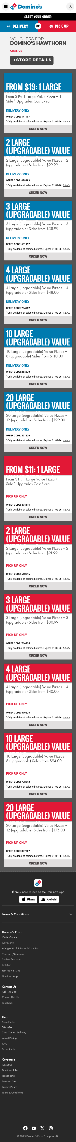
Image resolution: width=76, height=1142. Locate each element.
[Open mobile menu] (6, 6)
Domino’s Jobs (10, 1070)
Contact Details (10, 997)
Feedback (7, 1003)
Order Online (9, 937)
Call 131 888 (9, 991)
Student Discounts (11, 959)
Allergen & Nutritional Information (20, 948)
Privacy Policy (9, 1087)
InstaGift (6, 965)
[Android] (49, 899)
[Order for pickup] (57, 26)
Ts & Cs (66, 121)
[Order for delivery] (19, 26)
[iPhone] (28, 899)
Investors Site (9, 1081)
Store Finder (8, 1022)
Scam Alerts (8, 1049)
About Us (7, 1064)
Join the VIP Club (11, 970)
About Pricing (9, 1038)
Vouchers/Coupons (13, 954)
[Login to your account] (70, 6)
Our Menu (8, 942)
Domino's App (10, 976)
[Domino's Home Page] (26, 6)
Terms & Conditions (12, 1092)
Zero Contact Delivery (14, 1032)
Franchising (8, 1075)
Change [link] (16, 51)
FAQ (4, 1043)
